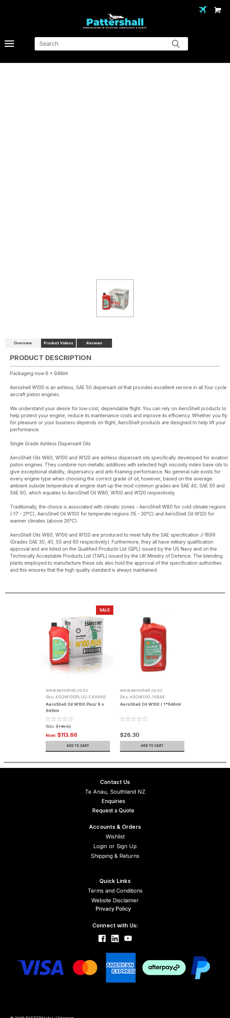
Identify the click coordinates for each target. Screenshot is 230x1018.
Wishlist (115, 836)
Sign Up (126, 846)
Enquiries (113, 801)
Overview (23, 343)
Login (100, 846)
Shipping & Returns (115, 856)
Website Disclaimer (115, 900)
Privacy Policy (113, 908)
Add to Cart (78, 746)
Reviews (94, 343)
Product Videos (58, 343)
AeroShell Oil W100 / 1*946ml (150, 704)
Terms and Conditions (115, 890)
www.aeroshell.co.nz (67, 690)
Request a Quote (113, 810)
